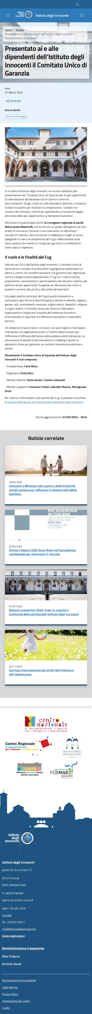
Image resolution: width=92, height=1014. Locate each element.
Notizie (20, 30)
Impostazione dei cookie (16, 1001)
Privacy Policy (10, 994)
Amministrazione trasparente (23, 948)
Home (8, 30)
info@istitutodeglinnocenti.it (19, 929)
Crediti (6, 1008)
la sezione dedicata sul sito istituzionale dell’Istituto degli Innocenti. (44, 402)
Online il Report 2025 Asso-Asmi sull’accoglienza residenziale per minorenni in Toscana (42, 552)
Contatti (7, 915)
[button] (79, 4)
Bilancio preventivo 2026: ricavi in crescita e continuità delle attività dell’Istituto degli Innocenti (44, 612)
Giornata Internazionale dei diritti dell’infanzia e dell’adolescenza (41, 672)
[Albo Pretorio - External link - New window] (46, 958)
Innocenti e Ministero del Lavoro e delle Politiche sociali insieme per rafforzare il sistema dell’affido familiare (43, 490)
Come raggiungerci (13, 936)
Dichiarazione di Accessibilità (19, 980)
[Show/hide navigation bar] (8, 15)
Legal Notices (10, 987)
